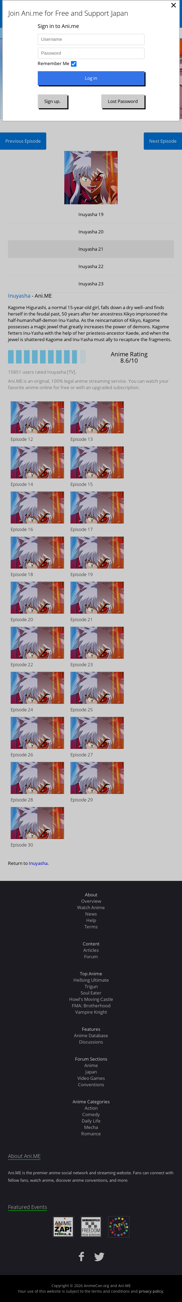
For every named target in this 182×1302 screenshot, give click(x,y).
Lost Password (123, 101)
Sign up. (52, 101)
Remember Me (53, 63)
